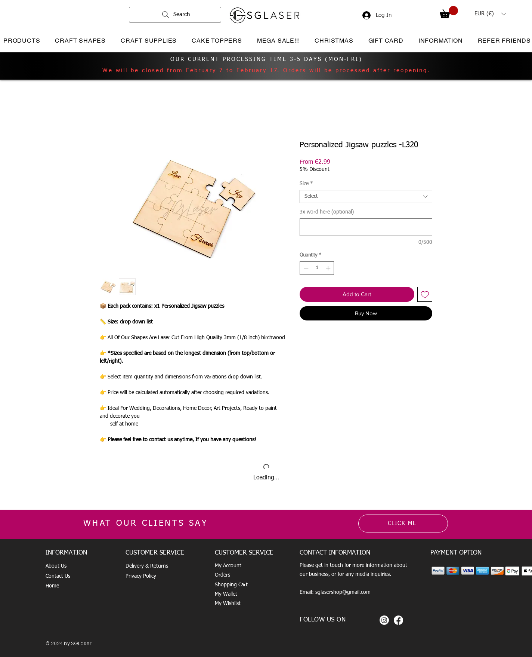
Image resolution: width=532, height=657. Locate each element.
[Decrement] (305, 268)
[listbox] (490, 13)
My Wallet (226, 594)
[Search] (175, 14)
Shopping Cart (231, 584)
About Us (56, 566)
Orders (222, 575)
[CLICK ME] (403, 523)
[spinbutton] (317, 268)
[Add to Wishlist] (425, 294)
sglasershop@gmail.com (343, 592)
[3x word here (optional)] (366, 227)
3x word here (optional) (327, 212)
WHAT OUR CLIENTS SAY (145, 523)
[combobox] (366, 196)
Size (306, 183)
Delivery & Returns (147, 566)
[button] (449, 12)
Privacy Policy (141, 576)
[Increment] (328, 268)
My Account (228, 565)
